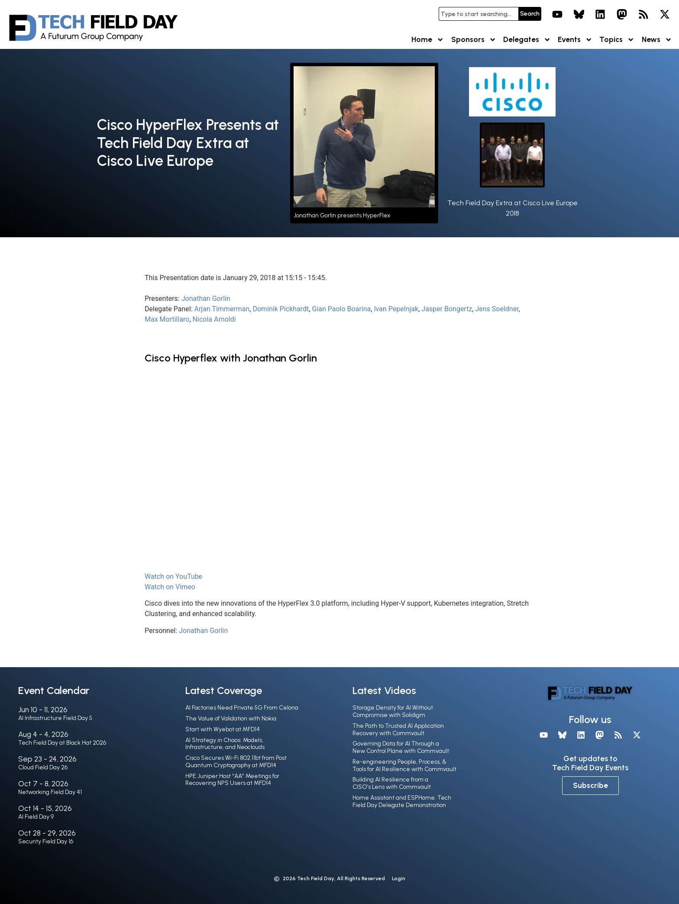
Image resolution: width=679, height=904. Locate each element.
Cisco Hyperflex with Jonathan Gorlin (231, 358)
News (657, 40)
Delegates (527, 40)
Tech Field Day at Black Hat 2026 (62, 742)
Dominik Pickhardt (280, 309)
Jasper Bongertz (446, 309)
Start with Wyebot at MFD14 (222, 729)
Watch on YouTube (173, 576)
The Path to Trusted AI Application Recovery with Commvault (398, 729)
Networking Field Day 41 (50, 792)
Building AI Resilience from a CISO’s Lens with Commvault (391, 783)
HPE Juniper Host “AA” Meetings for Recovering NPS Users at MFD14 (232, 779)
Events (575, 40)
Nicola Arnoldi (214, 319)
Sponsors (473, 40)
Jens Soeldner (496, 309)
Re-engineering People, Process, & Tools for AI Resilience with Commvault (404, 765)
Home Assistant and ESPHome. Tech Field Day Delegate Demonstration (401, 801)
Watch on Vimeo (170, 587)
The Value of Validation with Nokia (230, 718)
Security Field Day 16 (45, 841)
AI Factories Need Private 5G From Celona (241, 707)
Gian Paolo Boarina (341, 309)
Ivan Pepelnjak (396, 309)
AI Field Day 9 (36, 816)
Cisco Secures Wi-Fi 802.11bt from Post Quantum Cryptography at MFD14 (236, 761)
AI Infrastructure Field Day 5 (55, 718)
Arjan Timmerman (222, 309)
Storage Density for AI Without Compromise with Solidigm (392, 711)
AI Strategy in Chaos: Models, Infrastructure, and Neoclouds (225, 743)
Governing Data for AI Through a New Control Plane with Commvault (400, 747)
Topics (616, 40)
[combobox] (478, 14)
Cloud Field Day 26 (43, 767)
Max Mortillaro (167, 319)
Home (427, 40)
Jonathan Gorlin (205, 298)
